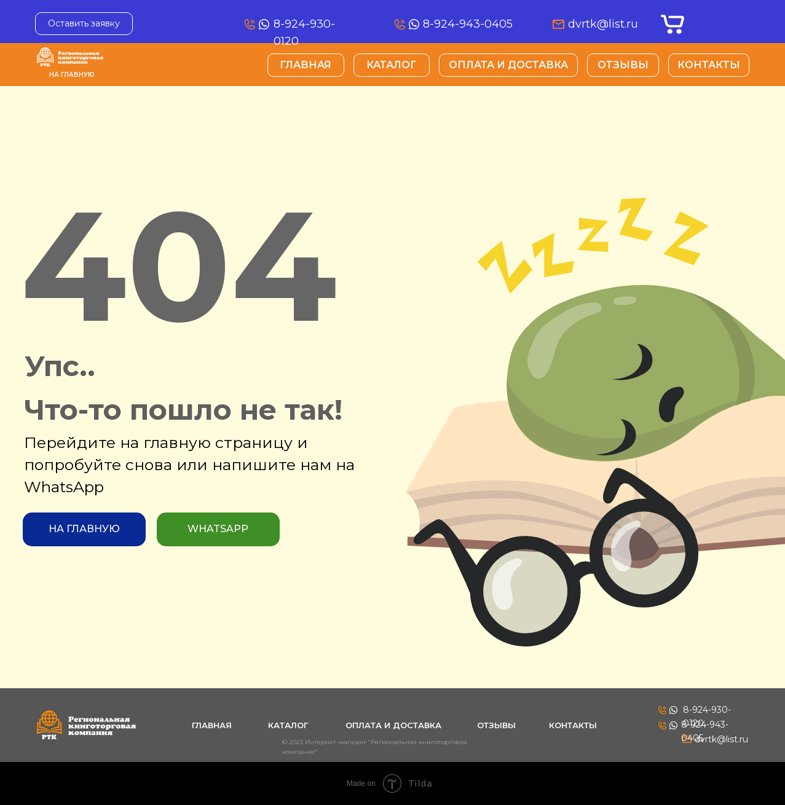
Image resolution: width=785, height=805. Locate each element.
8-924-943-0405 (468, 24)
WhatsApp (217, 529)
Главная (305, 65)
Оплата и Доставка (508, 65)
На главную (72, 75)
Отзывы (623, 65)
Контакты (708, 65)
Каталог (391, 65)
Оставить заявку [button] (84, 23)
